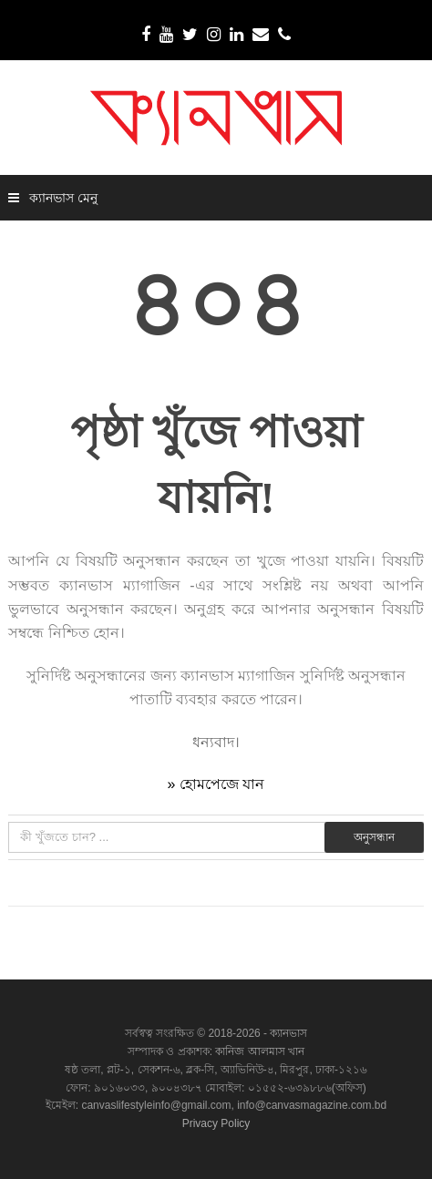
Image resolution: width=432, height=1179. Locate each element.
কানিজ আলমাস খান (259, 1051)
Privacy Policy (216, 1123)
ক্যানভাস (287, 1033)
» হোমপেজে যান (216, 784)
